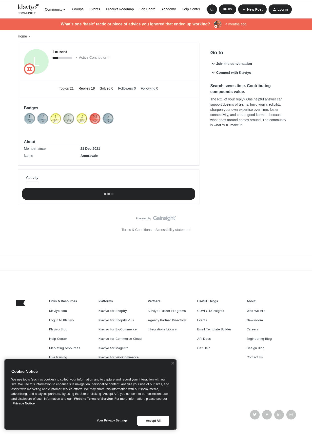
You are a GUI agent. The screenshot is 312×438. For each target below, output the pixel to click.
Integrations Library (162, 329)
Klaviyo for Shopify (112, 311)
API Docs (204, 339)
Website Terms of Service (93, 398)
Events (94, 9)
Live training (58, 357)
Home (22, 36)
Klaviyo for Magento (113, 348)
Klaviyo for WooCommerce (118, 357)
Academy (168, 9)
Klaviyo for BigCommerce (117, 329)
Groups (77, 9)
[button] (227, 9)
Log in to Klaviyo (61, 320)
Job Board (148, 9)
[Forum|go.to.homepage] (28, 9)
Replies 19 (87, 88)
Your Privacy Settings (112, 420)
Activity (32, 177)
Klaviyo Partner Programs (167, 311)
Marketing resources (64, 348)
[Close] (172, 363)
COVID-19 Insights (210, 311)
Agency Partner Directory (167, 320)
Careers (253, 329)
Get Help (204, 348)
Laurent (60, 52)
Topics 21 (67, 88)
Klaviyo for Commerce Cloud (120, 339)
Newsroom (255, 320)
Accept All (153, 420)
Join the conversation (231, 64)
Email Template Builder (214, 329)
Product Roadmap (120, 9)
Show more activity (108, 192)
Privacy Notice (24, 403)
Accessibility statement (173, 230)
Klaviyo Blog (58, 329)
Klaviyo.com (58, 311)
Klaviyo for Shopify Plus (116, 320)
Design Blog (256, 348)
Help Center (191, 9)
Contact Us (255, 357)
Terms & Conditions (137, 230)
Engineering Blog (259, 339)
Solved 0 (107, 88)
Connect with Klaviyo (230, 73)
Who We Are (256, 311)
